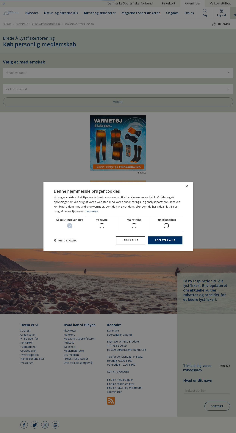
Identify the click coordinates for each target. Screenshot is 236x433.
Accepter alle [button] (164, 240)
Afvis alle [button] (129, 240)
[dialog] (118, 216)
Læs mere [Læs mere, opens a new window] (92, 211)
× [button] (186, 186)
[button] (65, 240)
